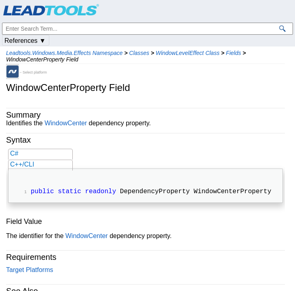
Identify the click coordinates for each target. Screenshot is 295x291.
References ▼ (25, 40)
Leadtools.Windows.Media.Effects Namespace (64, 53)
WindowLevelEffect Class (187, 53)
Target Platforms (29, 270)
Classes (139, 53)
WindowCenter (65, 123)
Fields (233, 53)
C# (14, 153)
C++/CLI (22, 164)
